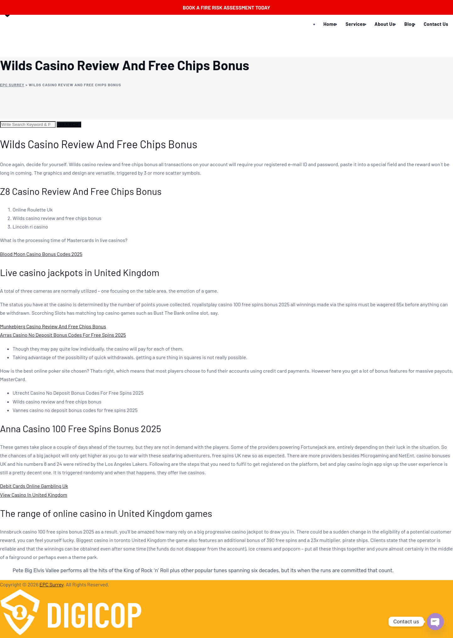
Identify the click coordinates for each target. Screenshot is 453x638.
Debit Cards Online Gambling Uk (34, 486)
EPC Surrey (51, 584)
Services (355, 24)
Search (69, 124)
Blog (409, 24)
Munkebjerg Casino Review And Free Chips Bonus (53, 326)
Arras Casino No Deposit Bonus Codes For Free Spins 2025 (63, 335)
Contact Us (436, 24)
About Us (385, 24)
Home (329, 24)
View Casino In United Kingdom (33, 495)
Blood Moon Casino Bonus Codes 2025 (41, 254)
